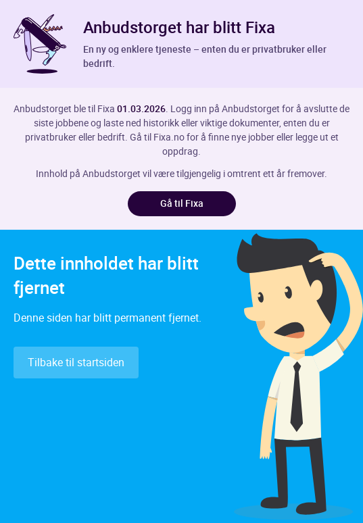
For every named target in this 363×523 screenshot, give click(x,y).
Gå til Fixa (181, 203)
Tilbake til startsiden (76, 362)
